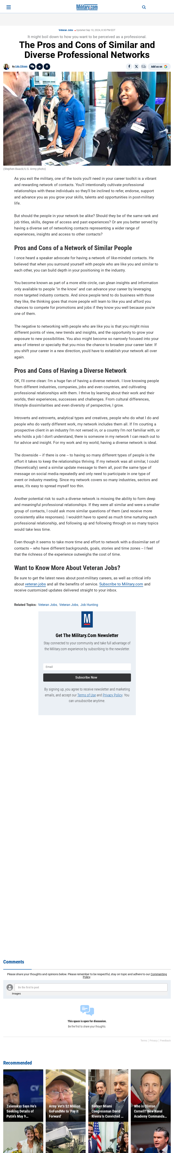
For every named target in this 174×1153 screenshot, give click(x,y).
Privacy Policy (112, 695)
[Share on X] (136, 66)
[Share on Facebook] (129, 66)
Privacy (154, 1040)
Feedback (165, 1040)
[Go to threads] (32, 66)
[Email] (143, 66)
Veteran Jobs (66, 30)
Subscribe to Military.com (121, 584)
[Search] (144, 7)
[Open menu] (8, 7)
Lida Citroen (21, 66)
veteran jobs (35, 584)
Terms (143, 1040)
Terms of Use (86, 695)
